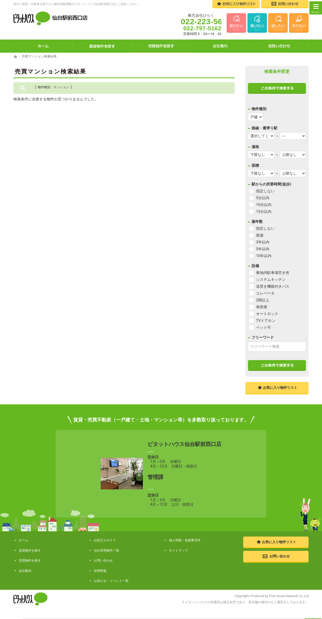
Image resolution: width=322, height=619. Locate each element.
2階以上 (262, 300)
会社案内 (220, 46)
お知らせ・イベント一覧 (110, 577)
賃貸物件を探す (101, 46)
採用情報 (99, 571)
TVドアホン (265, 320)
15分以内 (263, 211)
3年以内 (262, 242)
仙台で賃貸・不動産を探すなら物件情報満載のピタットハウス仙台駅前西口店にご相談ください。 (77, 4)
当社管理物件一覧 (105, 557)
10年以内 (263, 256)
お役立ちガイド (104, 550)
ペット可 (263, 327)
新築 (260, 235)
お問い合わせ (279, 46)
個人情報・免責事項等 (183, 550)
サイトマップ (177, 557)
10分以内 (263, 205)
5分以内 (262, 198)
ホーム (42, 46)
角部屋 (261, 307)
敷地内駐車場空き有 (272, 273)
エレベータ (265, 293)
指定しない (265, 191)
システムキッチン (271, 279)
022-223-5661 (184, 455)
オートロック (267, 314)
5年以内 (262, 249)
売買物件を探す (161, 46)
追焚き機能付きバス (272, 286)
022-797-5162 (184, 496)
